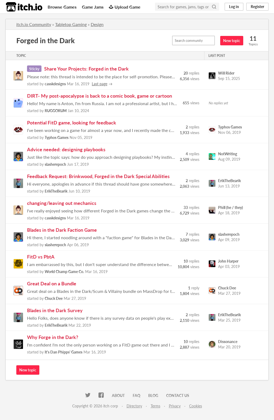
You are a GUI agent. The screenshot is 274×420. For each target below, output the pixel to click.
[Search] (214, 7)
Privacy (175, 406)
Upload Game (124, 6)
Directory (134, 406)
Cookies (195, 406)
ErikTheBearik (56, 191)
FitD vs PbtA (41, 257)
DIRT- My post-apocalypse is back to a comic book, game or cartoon (99, 96)
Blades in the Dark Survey (55, 310)
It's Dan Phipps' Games (63, 352)
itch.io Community (33, 24)
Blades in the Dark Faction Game (62, 230)
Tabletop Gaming (71, 24)
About (118, 395)
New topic (231, 40)
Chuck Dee (54, 298)
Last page (99, 84)
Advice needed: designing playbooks (66, 149)
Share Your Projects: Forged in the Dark (86, 69)
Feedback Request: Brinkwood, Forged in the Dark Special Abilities (98, 176)
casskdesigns (55, 84)
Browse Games (62, 6)
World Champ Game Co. (64, 271)
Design (97, 24)
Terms (155, 406)
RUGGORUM (56, 110)
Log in (234, 6)
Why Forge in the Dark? (52, 337)
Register (257, 6)
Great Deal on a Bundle (51, 283)
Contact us (177, 395)
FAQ (136, 395)
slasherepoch (55, 164)
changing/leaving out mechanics (61, 203)
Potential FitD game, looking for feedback (71, 123)
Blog (153, 395)
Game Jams (93, 6)
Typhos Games (56, 137)
